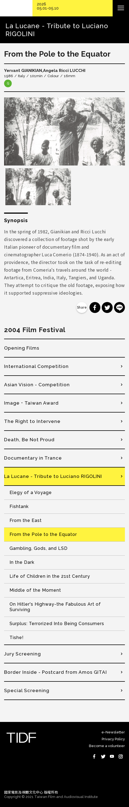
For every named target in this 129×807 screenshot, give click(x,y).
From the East (26, 520)
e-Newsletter (113, 732)
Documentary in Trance (33, 458)
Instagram (120, 756)
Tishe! (17, 637)
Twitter (103, 756)
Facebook (94, 756)
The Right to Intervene (32, 421)
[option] (64, 131)
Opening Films (21, 348)
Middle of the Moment (35, 590)
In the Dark (22, 562)
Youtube (111, 756)
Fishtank (19, 506)
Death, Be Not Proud (29, 439)
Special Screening (26, 690)
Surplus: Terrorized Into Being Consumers (57, 623)
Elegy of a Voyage (31, 492)
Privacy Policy (113, 739)
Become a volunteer (107, 746)
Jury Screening (22, 654)
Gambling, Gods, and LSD (39, 548)
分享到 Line (119, 307)
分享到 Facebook (94, 307)
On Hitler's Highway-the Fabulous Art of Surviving (55, 607)
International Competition (36, 366)
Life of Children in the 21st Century (50, 576)
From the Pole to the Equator (43, 534)
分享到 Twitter (107, 307)
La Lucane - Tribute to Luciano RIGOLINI (53, 476)
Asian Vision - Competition (37, 384)
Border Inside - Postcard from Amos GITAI (55, 672)
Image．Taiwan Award (31, 403)
